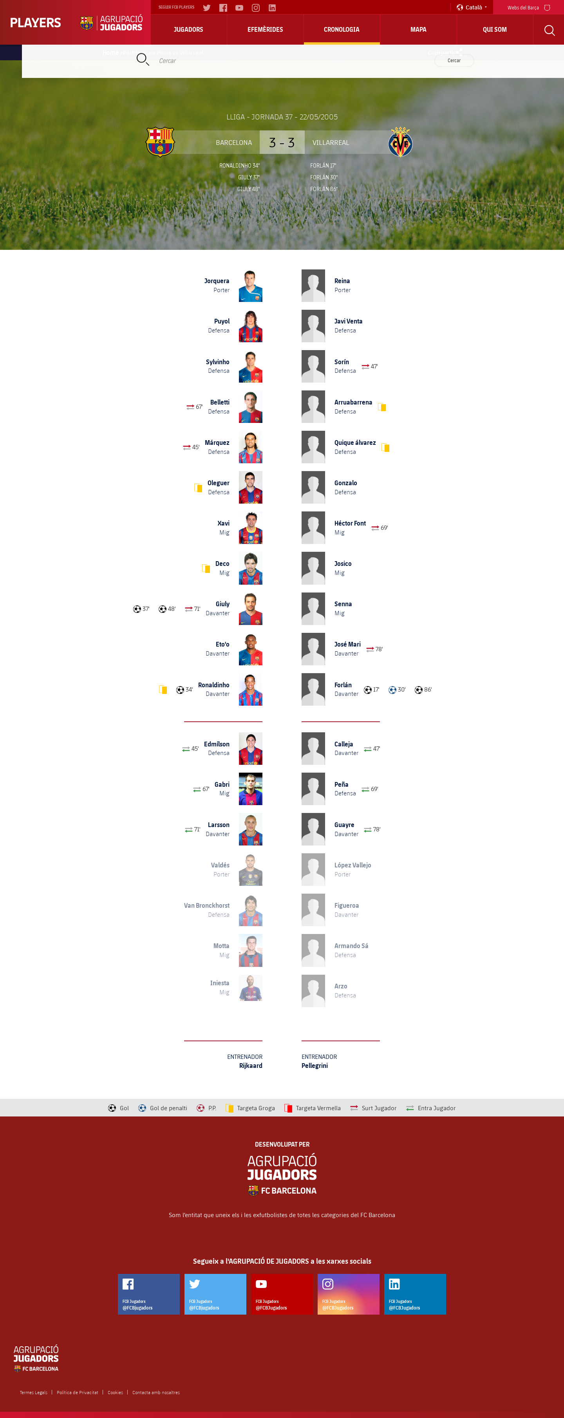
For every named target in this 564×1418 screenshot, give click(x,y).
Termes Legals (33, 1392)
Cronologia (342, 29)
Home (111, 52)
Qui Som (495, 29)
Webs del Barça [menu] (529, 7)
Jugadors (188, 29)
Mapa (418, 29)
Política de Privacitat (77, 1392)
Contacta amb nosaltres (156, 1392)
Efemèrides (265, 29)
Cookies (115, 1392)
